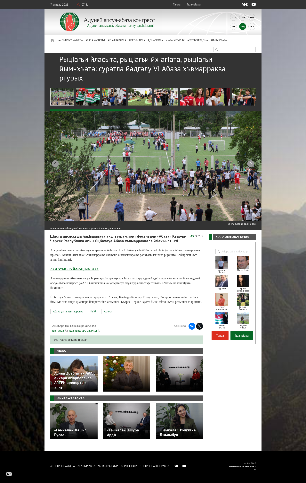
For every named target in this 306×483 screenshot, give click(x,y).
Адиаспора (155, 40)
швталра (58, 335)
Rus (233, 17)
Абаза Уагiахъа (95, 40)
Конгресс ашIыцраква (154, 466)
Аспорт (108, 316)
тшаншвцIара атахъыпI (83, 335)
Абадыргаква (86, 466)
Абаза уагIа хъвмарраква (68, 316)
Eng (243, 17)
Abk (233, 26)
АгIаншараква (117, 40)
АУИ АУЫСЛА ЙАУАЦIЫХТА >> (74, 273)
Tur (252, 17)
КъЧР (94, 316)
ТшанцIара (194, 4)
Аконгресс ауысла (70, 40)
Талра (177, 4)
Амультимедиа (197, 40)
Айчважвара (219, 40)
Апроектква (137, 40)
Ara (252, 26)
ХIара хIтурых (175, 40)
